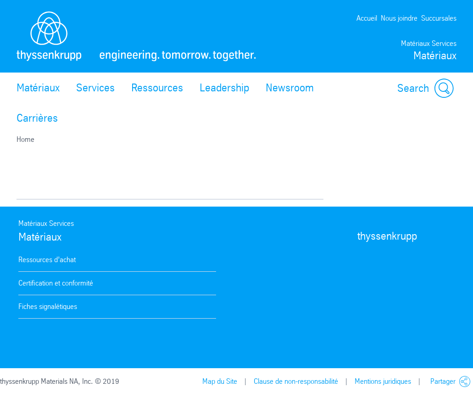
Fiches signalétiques (47, 306)
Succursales (438, 18)
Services (95, 87)
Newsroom (290, 87)
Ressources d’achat (47, 259)
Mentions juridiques (383, 381)
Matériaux (38, 87)
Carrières (37, 118)
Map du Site (219, 381)
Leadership (224, 87)
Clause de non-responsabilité (296, 381)
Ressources (157, 87)
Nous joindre (399, 18)
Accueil (366, 18)
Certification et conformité (55, 283)
